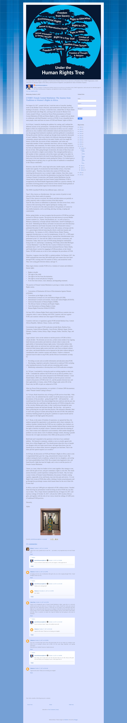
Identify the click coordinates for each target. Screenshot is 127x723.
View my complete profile (32, 91)
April (82, 167)
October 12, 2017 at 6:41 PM (42, 602)
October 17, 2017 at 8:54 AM (45, 629)
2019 (80, 142)
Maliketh (66, 719)
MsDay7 (32, 548)
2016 (80, 172)
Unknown (32, 571)
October (83, 148)
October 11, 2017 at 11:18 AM (41, 548)
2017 (80, 146)
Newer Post (29, 704)
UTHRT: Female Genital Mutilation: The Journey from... (82, 156)
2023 (80, 133)
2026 (80, 127)
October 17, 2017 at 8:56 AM (41, 668)
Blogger (76, 719)
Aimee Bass (33, 602)
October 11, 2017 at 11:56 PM (55, 560)
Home (50, 704)
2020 (80, 139)
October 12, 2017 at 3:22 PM (41, 571)
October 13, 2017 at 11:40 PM (55, 655)
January (82, 170)
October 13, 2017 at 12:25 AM (55, 583)
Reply (31, 554)
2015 (80, 174)
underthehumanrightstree (41, 85)
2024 (80, 131)
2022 (80, 135)
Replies (33, 557)
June (82, 165)
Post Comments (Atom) (53, 709)
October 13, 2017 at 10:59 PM (41, 640)
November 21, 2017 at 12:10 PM (46, 591)
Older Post (71, 704)
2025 (80, 129)
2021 (80, 137)
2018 (80, 144)
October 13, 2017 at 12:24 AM (55, 622)
